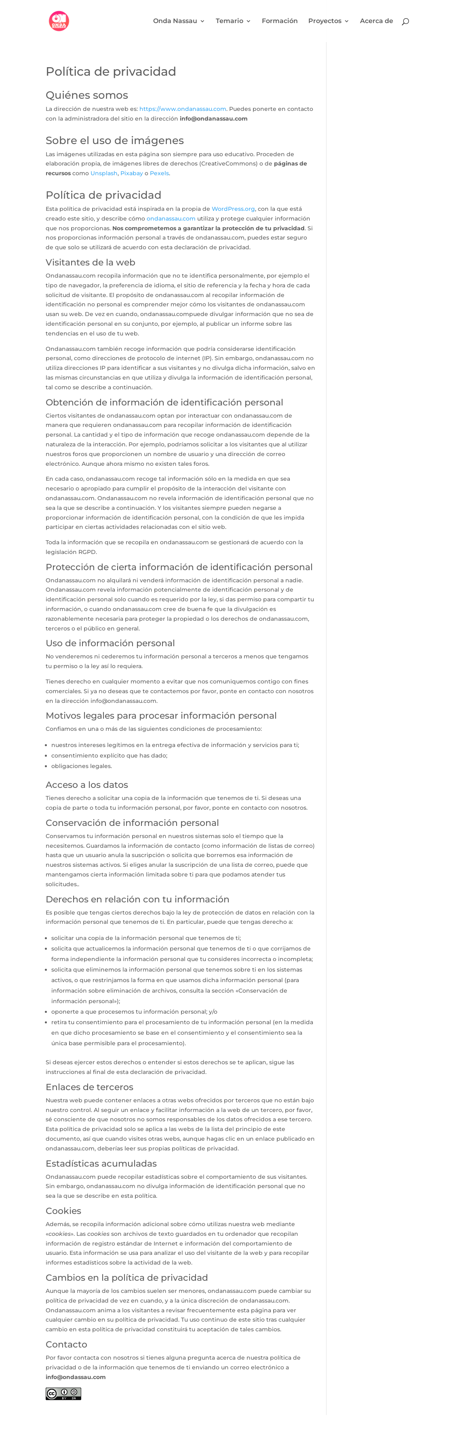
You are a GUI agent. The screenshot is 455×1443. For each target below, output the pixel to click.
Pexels (159, 173)
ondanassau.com (171, 218)
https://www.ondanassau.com (182, 108)
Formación (280, 21)
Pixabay (131, 173)
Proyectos (324, 21)
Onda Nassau (175, 21)
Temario (229, 21)
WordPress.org (233, 208)
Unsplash (104, 173)
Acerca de (376, 21)
